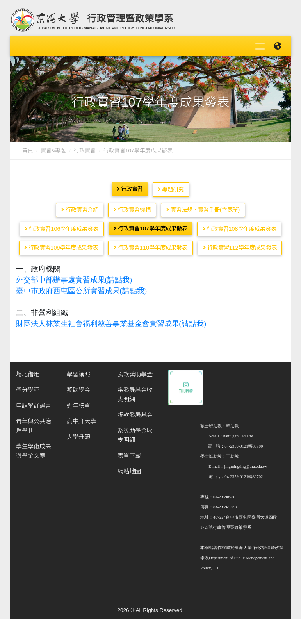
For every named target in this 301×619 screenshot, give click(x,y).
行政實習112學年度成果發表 (240, 244)
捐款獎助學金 (135, 371)
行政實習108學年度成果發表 (239, 226)
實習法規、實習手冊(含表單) (203, 206)
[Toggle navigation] (260, 44)
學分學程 (27, 387)
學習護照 (78, 371)
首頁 (27, 147)
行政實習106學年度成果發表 (61, 226)
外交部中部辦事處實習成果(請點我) (74, 277)
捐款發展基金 (135, 412)
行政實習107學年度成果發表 (150, 225)
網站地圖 (129, 468)
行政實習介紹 (79, 206)
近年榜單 (78, 402)
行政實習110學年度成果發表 (150, 244)
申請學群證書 (33, 402)
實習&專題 (53, 147)
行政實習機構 (132, 206)
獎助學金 (78, 387)
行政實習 (85, 147)
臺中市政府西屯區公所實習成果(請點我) (81, 288)
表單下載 (129, 452)
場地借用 (27, 371)
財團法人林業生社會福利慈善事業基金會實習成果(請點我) (111, 320)
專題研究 (171, 186)
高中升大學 (81, 418)
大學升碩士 (81, 433)
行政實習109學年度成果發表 (61, 244)
